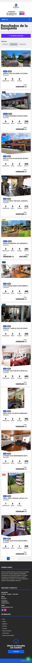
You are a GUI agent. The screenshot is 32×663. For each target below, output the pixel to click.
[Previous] (2, 558)
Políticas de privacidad (8, 635)
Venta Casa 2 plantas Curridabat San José (16, 413)
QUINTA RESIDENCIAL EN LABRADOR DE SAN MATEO (16, 243)
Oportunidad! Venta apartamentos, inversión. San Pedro (16, 286)
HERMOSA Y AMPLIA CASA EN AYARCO (15, 328)
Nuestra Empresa (6, 630)
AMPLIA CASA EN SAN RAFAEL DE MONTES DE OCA (16, 158)
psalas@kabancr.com (7, 607)
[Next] (16, 558)
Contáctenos (5, 633)
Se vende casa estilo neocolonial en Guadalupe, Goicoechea (16, 541)
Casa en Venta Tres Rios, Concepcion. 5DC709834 (16, 201)
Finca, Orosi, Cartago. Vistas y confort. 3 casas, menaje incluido (16, 498)
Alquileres (4, 623)
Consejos (4, 628)
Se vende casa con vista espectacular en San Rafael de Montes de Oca (16, 371)
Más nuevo (5, 44)
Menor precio (13, 44)
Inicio (3, 619)
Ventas (4, 621)
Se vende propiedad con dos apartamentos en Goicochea (16, 116)
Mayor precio (22, 44)
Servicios (4, 626)
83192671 (12, 14)
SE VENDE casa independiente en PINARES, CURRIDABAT (16, 456)
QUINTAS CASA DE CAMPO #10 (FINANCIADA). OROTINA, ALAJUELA (16, 73)
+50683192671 (13, 13)
